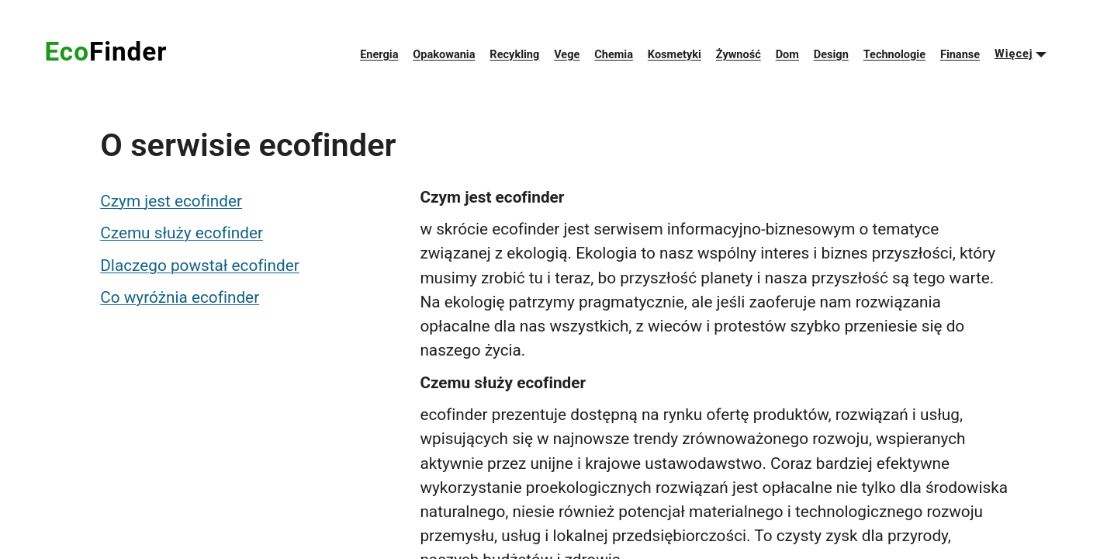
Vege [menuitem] (566, 54)
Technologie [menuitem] (894, 54)
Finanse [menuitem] (960, 54)
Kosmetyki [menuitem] (674, 54)
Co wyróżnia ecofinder (179, 297)
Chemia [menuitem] (613, 54)
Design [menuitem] (831, 54)
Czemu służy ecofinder (181, 233)
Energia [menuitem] (379, 54)
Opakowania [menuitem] (444, 54)
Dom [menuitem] (787, 54)
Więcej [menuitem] (1014, 54)
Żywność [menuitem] (738, 54)
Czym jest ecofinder (171, 201)
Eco (105, 51)
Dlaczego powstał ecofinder (199, 265)
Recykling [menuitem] (514, 54)
